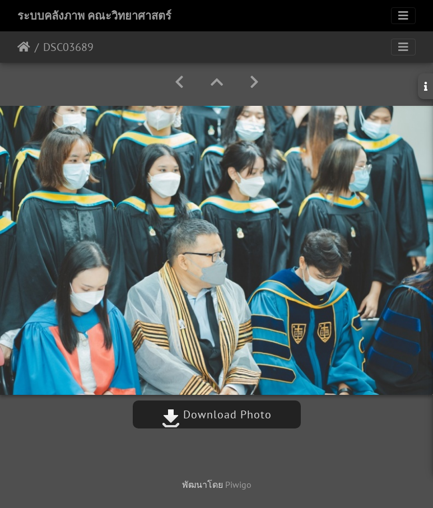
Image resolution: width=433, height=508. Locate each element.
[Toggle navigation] (403, 15)
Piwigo (238, 484)
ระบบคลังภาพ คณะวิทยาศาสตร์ (94, 15)
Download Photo (217, 414)
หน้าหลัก (23, 47)
